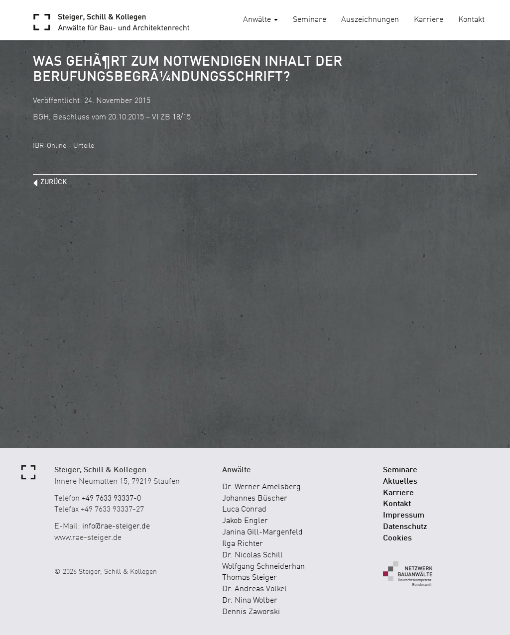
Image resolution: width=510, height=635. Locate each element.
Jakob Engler (245, 521)
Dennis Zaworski (251, 612)
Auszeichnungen (370, 20)
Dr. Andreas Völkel (254, 589)
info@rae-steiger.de (116, 526)
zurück (53, 182)
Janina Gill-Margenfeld (262, 532)
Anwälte (260, 20)
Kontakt (471, 20)
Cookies (397, 538)
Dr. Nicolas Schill (252, 555)
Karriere (428, 20)
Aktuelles (400, 482)
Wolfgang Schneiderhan (263, 567)
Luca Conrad (244, 510)
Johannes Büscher (254, 499)
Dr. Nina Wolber (249, 601)
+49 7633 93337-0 (111, 499)
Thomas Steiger (249, 578)
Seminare (309, 20)
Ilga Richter (242, 544)
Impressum (403, 516)
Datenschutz (405, 527)
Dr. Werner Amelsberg (261, 487)
